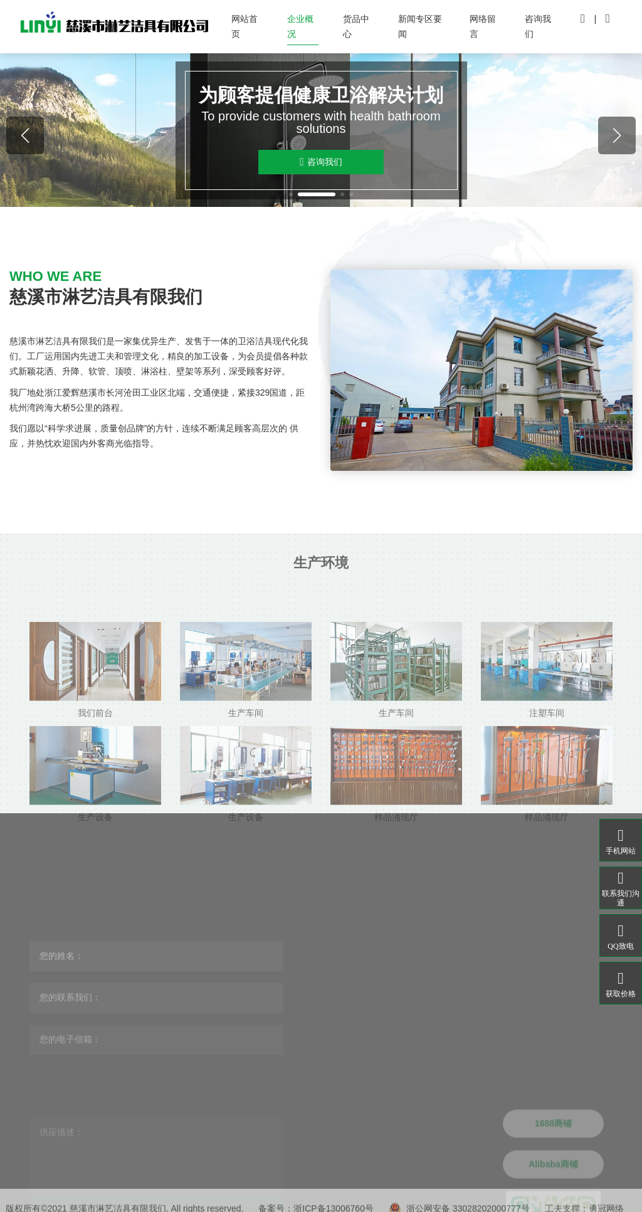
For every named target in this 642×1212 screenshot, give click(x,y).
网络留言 (483, 26)
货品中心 (356, 26)
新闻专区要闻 (420, 26)
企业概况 (300, 26)
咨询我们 (538, 26)
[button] (291, 194)
